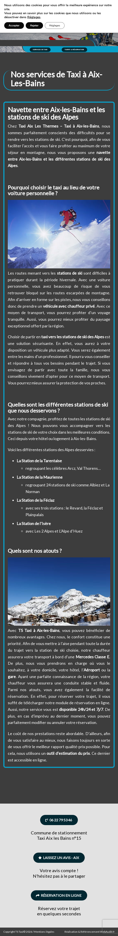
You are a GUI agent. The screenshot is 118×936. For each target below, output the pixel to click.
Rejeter (34, 25)
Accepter (14, 25)
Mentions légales (44, 931)
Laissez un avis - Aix (58, 857)
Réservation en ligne (58, 895)
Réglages (33, 17)
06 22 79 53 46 (58, 820)
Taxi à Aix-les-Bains (81, 126)
